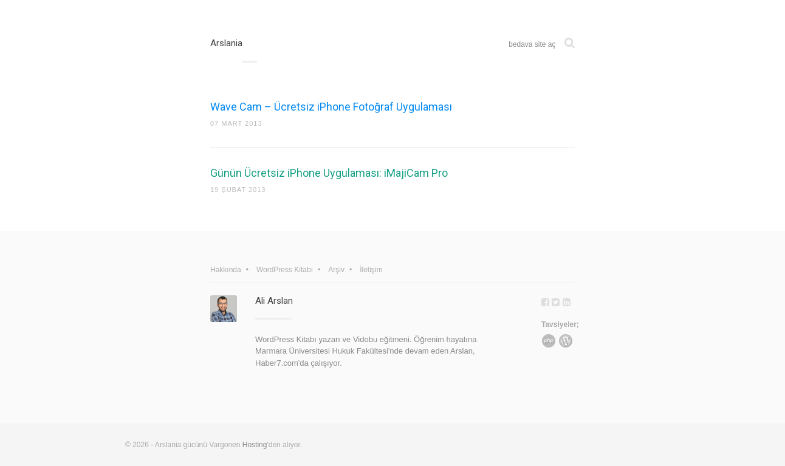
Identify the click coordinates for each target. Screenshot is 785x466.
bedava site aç (532, 44)
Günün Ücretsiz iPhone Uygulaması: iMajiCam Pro (329, 172)
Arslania (226, 43)
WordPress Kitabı (284, 270)
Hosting (254, 444)
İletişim (371, 270)
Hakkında (225, 270)
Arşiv (336, 270)
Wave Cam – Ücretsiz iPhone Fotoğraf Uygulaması (331, 106)
